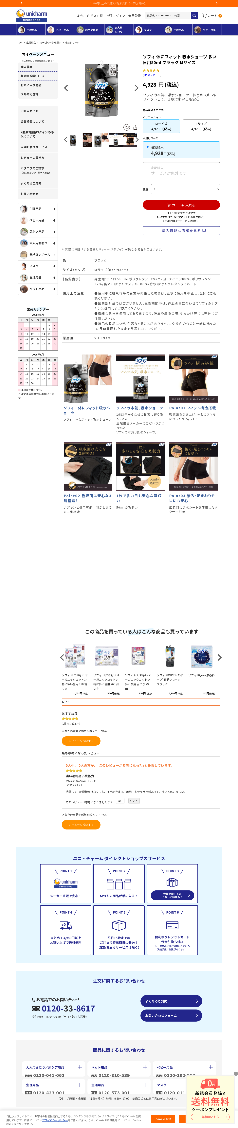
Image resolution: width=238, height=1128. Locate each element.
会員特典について (32, 121)
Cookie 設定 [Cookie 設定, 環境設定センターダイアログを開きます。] (163, 1119)
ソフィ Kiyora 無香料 (201, 675)
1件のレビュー (152, 75)
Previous (22, 3)
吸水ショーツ (72, 42)
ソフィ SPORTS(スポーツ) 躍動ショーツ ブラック (170, 679)
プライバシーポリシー (55, 1120)
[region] (119, 1119)
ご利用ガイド (29, 111)
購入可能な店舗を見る (181, 230)
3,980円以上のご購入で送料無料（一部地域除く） (129, 3)
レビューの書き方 (32, 157)
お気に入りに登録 (126, 127)
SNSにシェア (135, 127)
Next (217, 3)
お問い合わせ (29, 194)
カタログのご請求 (36, 170)
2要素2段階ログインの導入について (37, 134)
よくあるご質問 (31, 183)
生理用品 (31, 42)
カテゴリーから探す (50, 42)
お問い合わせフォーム (161, 1015)
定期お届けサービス (34, 147)
